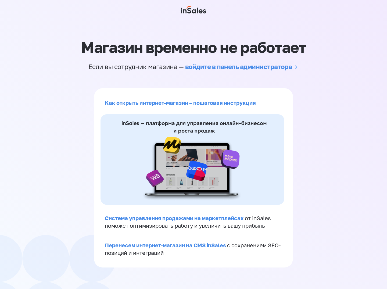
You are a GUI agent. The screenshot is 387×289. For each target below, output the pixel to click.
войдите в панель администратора (238, 66)
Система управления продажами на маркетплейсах (175, 218)
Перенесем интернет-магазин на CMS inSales (166, 245)
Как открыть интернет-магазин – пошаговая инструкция (180, 102)
